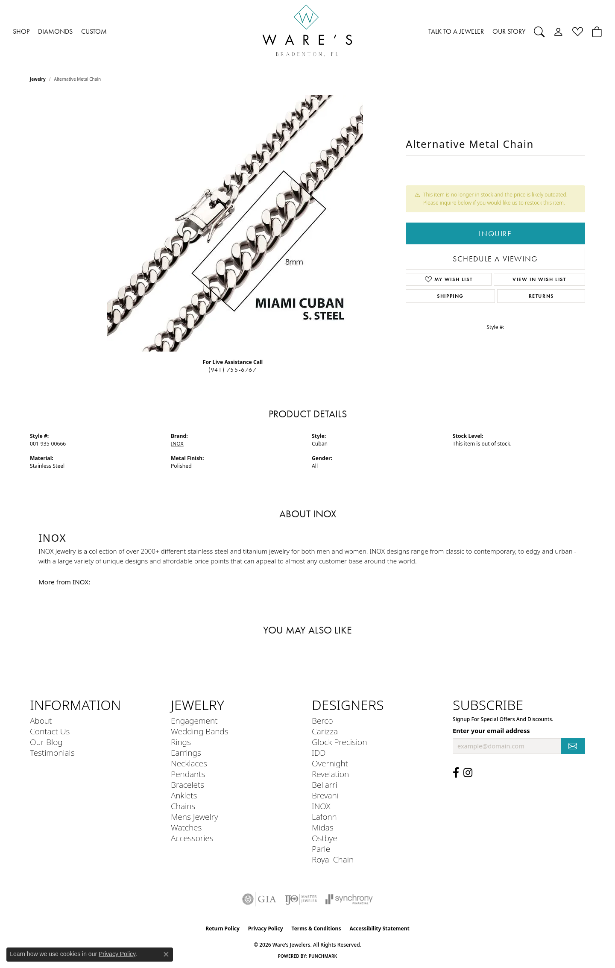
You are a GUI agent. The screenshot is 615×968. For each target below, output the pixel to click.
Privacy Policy (265, 928)
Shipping (450, 296)
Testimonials (52, 752)
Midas (323, 827)
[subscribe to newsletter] (573, 746)
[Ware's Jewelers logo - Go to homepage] (307, 32)
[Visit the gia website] (259, 899)
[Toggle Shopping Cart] (597, 31)
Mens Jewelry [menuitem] (194, 816)
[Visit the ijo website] (301, 899)
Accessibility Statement (379, 928)
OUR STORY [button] (508, 31)
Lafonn (324, 816)
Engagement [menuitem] (194, 720)
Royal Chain (333, 859)
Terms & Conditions (316, 928)
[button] (539, 31)
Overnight (330, 763)
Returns (541, 296)
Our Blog (46, 742)
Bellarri (324, 784)
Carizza (325, 731)
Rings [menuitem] (181, 742)
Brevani (325, 795)
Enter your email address (491, 730)
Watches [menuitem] (186, 827)
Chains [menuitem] (183, 806)
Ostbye (324, 838)
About (41, 720)
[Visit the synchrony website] (349, 899)
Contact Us (50, 731)
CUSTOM (94, 31)
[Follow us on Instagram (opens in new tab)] (467, 773)
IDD (319, 752)
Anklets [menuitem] (184, 795)
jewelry (38, 79)
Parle (321, 848)
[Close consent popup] (166, 954)
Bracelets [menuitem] (187, 784)
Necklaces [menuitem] (189, 763)
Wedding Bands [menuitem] (199, 731)
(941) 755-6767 (232, 369)
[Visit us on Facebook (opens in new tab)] (456, 773)
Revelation (330, 774)
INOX (177, 443)
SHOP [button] (21, 31)
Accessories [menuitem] (192, 838)
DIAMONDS (55, 31)
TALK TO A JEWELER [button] (456, 31)
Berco (322, 720)
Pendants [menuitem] (188, 774)
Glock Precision (339, 742)
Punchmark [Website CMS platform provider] (323, 956)
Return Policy (222, 928)
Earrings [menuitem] (186, 752)
